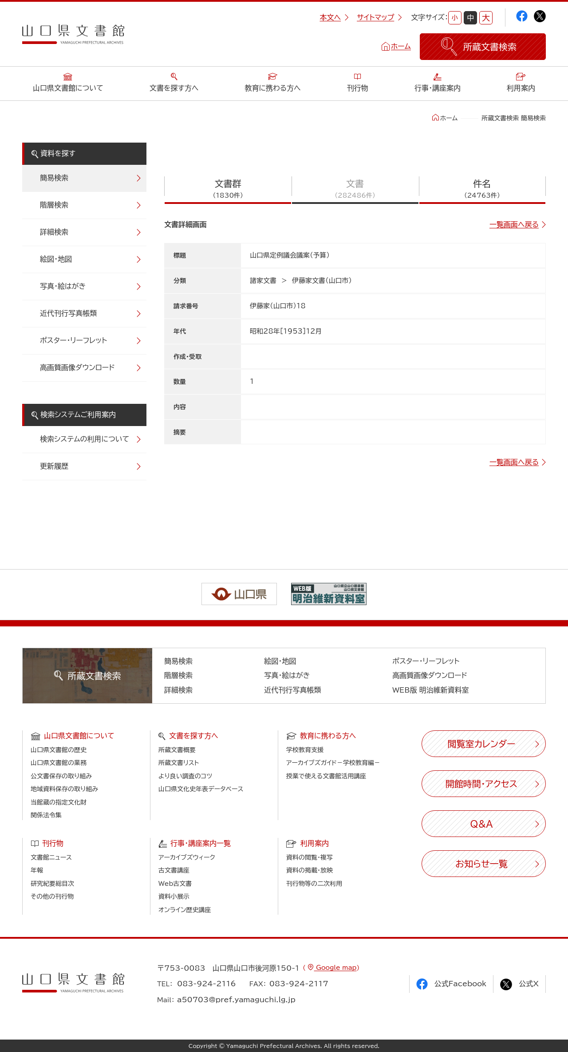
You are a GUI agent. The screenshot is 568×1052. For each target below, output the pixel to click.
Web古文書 (175, 884)
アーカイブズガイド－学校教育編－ (333, 763)
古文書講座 (173, 870)
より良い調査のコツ (185, 776)
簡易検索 (54, 177)
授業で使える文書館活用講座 (326, 776)
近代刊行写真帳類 (68, 313)
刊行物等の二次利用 (314, 884)
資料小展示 (173, 896)
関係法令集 (46, 815)
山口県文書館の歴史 (59, 750)
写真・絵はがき (63, 286)
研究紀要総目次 (52, 884)
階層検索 (54, 204)
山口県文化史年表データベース (201, 789)
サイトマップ (379, 17)
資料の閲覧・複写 (309, 857)
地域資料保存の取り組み (64, 789)
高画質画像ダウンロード (77, 367)
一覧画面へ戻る (514, 224)
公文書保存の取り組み (61, 776)
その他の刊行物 (52, 896)
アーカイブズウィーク (186, 857)
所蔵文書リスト (178, 763)
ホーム (401, 46)
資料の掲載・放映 (309, 870)
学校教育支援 (304, 750)
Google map (335, 967)
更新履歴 (54, 466)
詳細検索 (54, 231)
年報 (37, 870)
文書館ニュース (51, 857)
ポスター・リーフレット (73, 340)
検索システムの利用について (84, 438)
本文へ (334, 17)
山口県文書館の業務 (59, 763)
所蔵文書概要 (177, 750)
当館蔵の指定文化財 (59, 802)
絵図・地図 (56, 259)
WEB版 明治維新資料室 (430, 689)
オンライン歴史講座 (184, 910)
